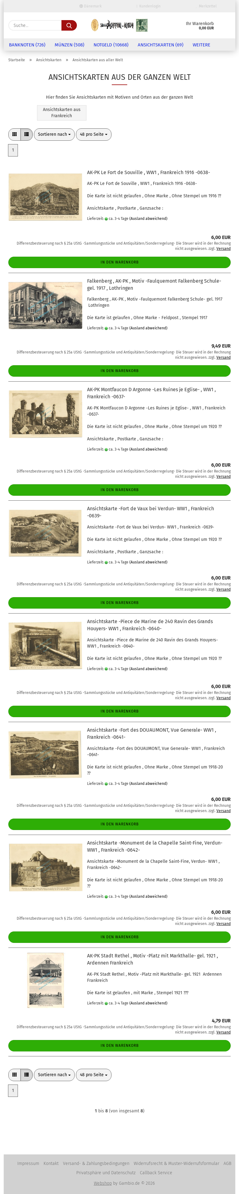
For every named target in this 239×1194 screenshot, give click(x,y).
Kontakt (51, 1163)
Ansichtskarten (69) (160, 45)
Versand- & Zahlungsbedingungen (96, 1163)
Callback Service (156, 1172)
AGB (227, 1163)
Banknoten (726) (27, 45)
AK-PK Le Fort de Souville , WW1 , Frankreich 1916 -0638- (148, 172)
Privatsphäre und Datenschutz (106, 1172)
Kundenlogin (148, 6)
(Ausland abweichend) (148, 218)
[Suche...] (69, 25)
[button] (14, 134)
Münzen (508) (69, 45)
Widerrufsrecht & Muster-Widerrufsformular (176, 1163)
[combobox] (54, 134)
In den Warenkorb (120, 262)
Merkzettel (206, 6)
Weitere (201, 45)
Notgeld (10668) (111, 45)
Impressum (28, 1163)
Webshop (103, 1183)
